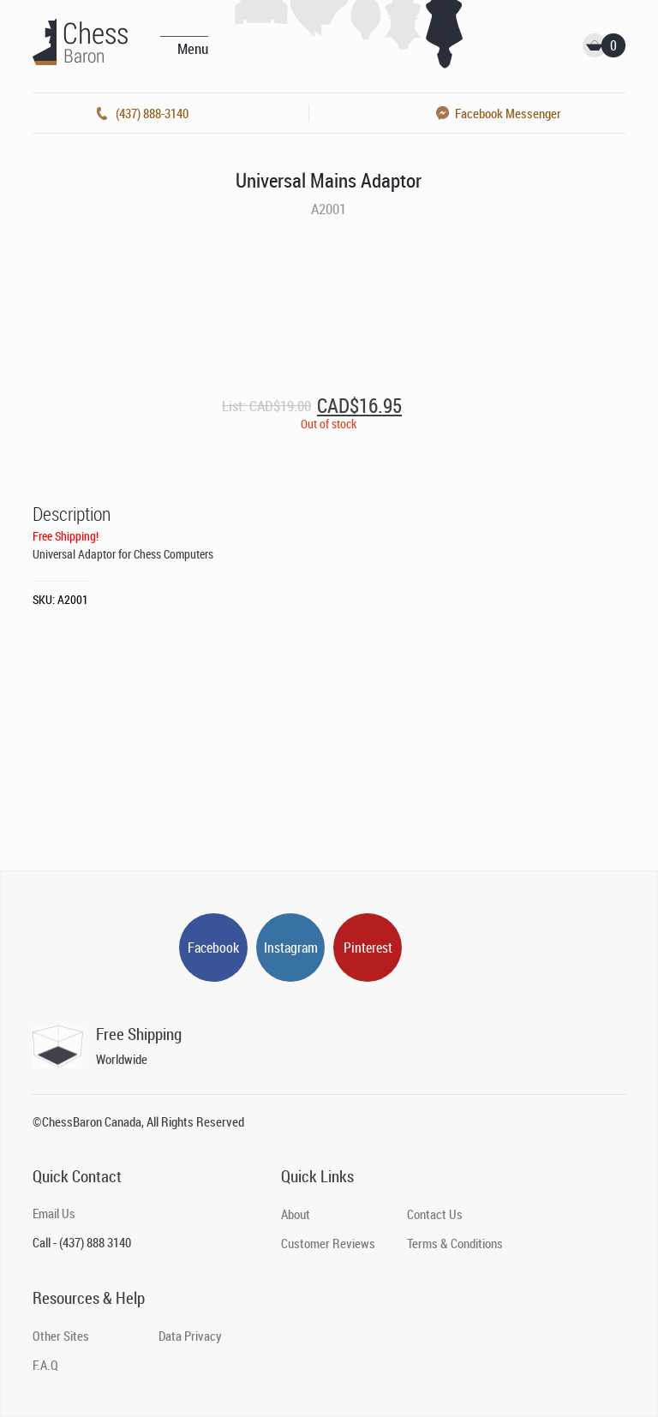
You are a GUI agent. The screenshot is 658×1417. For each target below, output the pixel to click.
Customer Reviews (328, 1243)
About (295, 1214)
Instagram (291, 947)
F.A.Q (45, 1364)
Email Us (54, 1213)
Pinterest (368, 947)
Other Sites (61, 1335)
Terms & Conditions (455, 1243)
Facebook (213, 947)
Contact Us (435, 1214)
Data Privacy (190, 1335)
